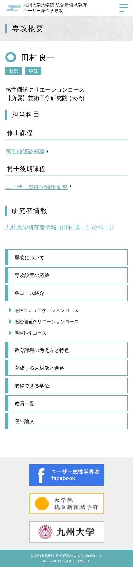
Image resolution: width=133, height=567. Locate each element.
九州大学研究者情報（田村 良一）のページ (60, 227)
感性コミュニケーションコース (46, 310)
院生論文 (24, 421)
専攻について (29, 257)
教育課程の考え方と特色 (42, 350)
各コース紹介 (29, 293)
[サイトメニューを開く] (123, 9)
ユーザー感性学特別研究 (36, 187)
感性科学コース (30, 333)
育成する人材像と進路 (39, 368)
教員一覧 (24, 403)
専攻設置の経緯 (32, 275)
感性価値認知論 (25, 151)
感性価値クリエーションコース (46, 321)
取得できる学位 (32, 386)
